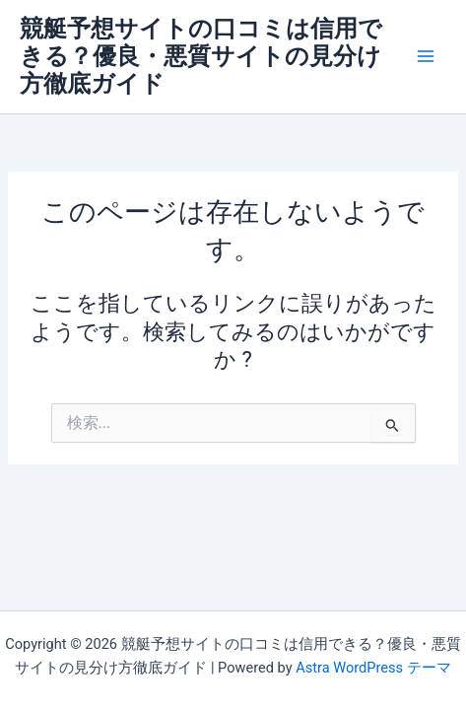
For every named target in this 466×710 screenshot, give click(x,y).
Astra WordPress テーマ (373, 667)
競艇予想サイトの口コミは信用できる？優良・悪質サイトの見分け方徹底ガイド (201, 57)
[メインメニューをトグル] (425, 56)
